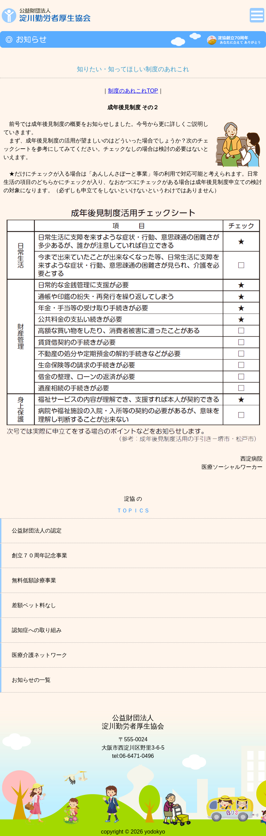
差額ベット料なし (34, 605)
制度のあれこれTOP (133, 91)
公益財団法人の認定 (37, 530)
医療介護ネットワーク (39, 655)
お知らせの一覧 (31, 680)
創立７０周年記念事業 (39, 555)
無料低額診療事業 (34, 580)
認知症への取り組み (37, 630)
